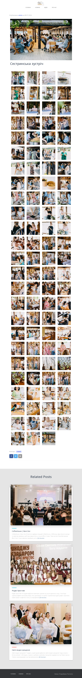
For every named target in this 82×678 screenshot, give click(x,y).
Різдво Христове (18, 591)
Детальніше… (41, 538)
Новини (37, 7)
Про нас (54, 7)
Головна (28, 7)
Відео (45, 7)
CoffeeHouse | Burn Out (21, 531)
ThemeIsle (70, 674)
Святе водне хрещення (21, 650)
